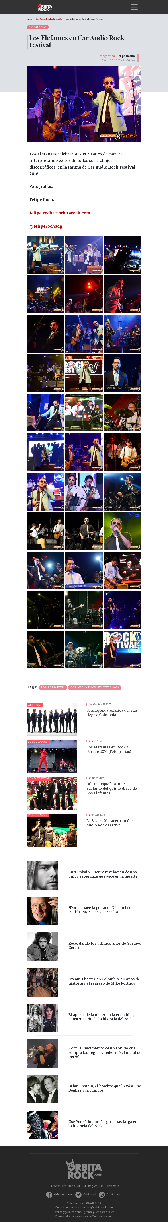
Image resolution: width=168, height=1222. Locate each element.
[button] (45, 254)
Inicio (29, 19)
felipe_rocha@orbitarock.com (59, 213)
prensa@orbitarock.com (99, 1212)
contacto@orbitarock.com (96, 1207)
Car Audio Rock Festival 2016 (49, 19)
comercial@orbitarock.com (96, 1216)
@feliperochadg (45, 226)
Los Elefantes (53, 687)
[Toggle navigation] (134, 7)
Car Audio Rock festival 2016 (94, 687)
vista (84, 719)
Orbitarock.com (64, 1194)
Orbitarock (90, 1194)
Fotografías (38, 27)
